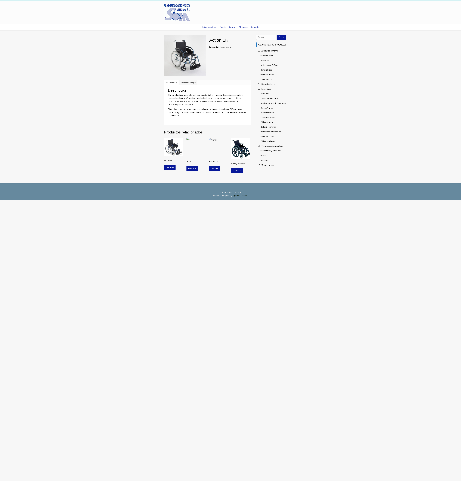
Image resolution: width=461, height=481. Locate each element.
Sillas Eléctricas (267, 112)
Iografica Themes (240, 195)
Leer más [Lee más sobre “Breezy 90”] (170, 167)
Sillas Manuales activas (271, 131)
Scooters (265, 93)
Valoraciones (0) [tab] (188, 82)
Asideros (265, 60)
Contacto (255, 27)
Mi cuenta (243, 27)
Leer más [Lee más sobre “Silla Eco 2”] (215, 168)
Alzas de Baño (267, 55)
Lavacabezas (266, 70)
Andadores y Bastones (271, 150)
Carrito (232, 27)
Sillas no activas (268, 136)
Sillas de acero (225, 47)
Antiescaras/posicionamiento (273, 103)
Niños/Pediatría (268, 84)
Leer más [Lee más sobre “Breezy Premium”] (237, 170)
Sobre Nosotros (209, 27)
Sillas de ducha (267, 74)
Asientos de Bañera (269, 65)
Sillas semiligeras (268, 141)
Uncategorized (267, 165)
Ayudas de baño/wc (269, 51)
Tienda (223, 27)
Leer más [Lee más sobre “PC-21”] (192, 168)
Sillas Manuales (268, 117)
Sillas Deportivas (268, 127)
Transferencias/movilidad (272, 146)
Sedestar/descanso (269, 98)
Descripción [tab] (171, 82)
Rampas (264, 160)
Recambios (266, 89)
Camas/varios (267, 108)
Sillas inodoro (267, 79)
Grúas (263, 155)
